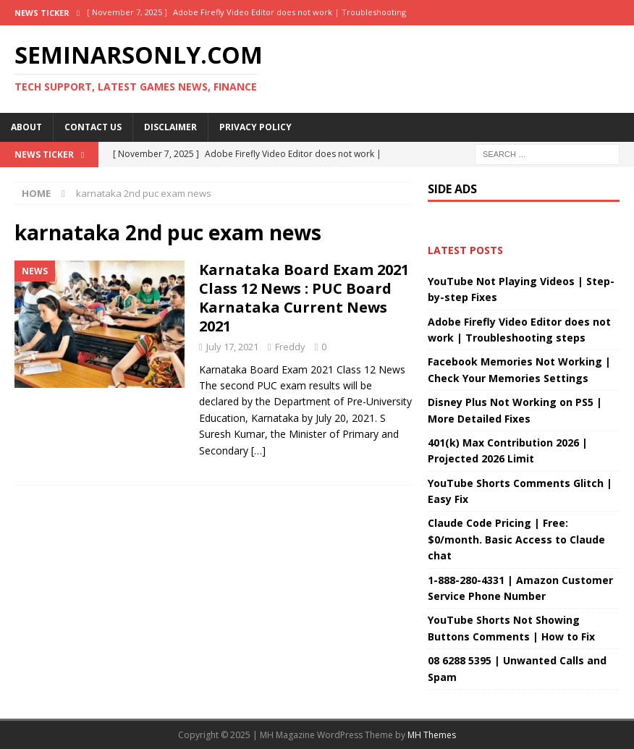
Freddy (290, 346)
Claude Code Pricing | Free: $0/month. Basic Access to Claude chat (516, 539)
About (26, 127)
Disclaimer (170, 127)
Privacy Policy (255, 127)
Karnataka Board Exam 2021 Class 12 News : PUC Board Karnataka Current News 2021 (304, 298)
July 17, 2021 (232, 346)
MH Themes (431, 735)
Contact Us (93, 127)
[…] (258, 450)
